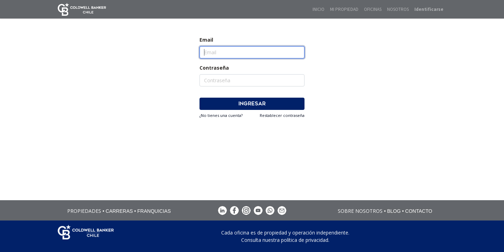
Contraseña (214, 67)
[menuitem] (318, 9)
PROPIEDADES (84, 211)
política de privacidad (304, 240)
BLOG (394, 211)
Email (206, 39)
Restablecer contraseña (282, 115)
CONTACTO (418, 211)
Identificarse (428, 9)
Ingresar (252, 104)
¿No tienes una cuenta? (221, 115)
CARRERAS (119, 211)
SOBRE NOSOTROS (360, 211)
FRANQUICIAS (154, 211)
